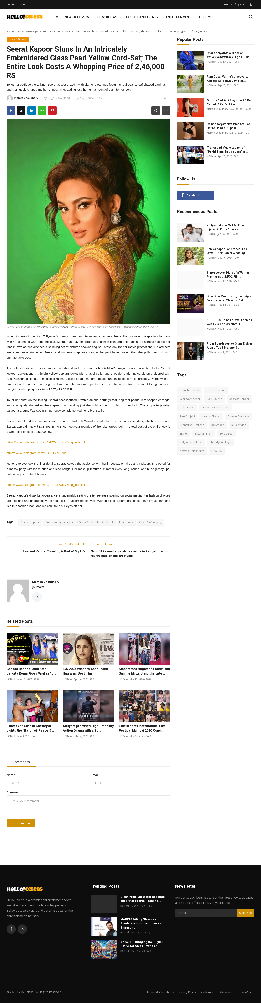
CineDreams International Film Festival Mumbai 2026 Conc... (142, 728)
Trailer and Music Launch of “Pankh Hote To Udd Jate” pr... (227, 149)
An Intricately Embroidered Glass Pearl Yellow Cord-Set (79, 522)
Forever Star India (239, 416)
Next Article (101, 544)
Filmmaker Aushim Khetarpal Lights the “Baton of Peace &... (30, 728)
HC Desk (11, 679)
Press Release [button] (109, 17)
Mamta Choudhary (45, 582)
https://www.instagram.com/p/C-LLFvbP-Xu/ (36, 453)
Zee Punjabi (187, 416)
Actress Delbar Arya (192, 451)
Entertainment (203, 433)
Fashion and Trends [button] (143, 17)
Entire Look (126, 522)
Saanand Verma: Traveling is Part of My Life (54, 551)
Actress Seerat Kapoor (216, 407)
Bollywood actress (191, 442)
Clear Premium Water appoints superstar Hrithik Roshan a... (142, 899)
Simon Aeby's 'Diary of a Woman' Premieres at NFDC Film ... (228, 274)
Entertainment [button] (180, 17)
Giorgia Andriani (190, 399)
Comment (14, 792)
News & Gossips (28, 31)
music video (238, 425)
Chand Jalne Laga (220, 442)
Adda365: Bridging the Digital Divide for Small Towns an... (141, 944)
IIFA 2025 (216, 451)
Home (55, 17)
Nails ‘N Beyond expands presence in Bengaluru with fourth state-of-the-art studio (129, 554)
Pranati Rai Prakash (192, 425)
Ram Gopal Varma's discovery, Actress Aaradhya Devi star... (227, 78)
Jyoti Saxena (214, 399)
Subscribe (245, 913)
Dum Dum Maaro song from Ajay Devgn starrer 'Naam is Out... (229, 298)
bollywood (217, 425)
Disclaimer (204, 992)
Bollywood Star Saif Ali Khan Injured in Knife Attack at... (226, 227)
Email (95, 775)
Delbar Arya (187, 407)
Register (239, 4)
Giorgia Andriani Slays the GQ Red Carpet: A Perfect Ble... (229, 102)
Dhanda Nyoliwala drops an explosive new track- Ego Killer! (228, 55)
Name (11, 775)
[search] (250, 17)
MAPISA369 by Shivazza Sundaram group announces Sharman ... (140, 924)
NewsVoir (244, 992)
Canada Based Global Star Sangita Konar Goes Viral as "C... (31, 671)
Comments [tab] (21, 762)
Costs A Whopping (150, 522)
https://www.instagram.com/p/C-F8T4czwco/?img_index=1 (46, 442)
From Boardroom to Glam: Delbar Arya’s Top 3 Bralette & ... (229, 345)
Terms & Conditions (156, 992)
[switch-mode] (251, 4)
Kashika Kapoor (239, 399)
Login (226, 4)
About (23, 4)
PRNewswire (225, 992)
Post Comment (21, 823)
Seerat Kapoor (30, 522)
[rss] (22, 929)
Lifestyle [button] (207, 17)
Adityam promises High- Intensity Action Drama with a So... (88, 728)
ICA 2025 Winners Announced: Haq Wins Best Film (86, 671)
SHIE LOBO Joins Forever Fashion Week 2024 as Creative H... (229, 322)
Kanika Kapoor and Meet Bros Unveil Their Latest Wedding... (227, 251)
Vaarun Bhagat (211, 416)
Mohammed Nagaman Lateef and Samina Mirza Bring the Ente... (144, 671)
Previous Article (72, 544)
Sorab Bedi (226, 433)
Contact (11, 4)
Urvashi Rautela (190, 390)
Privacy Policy (183, 992)
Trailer (184, 433)
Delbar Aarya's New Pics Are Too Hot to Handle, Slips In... (229, 126)
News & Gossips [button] (78, 17)
